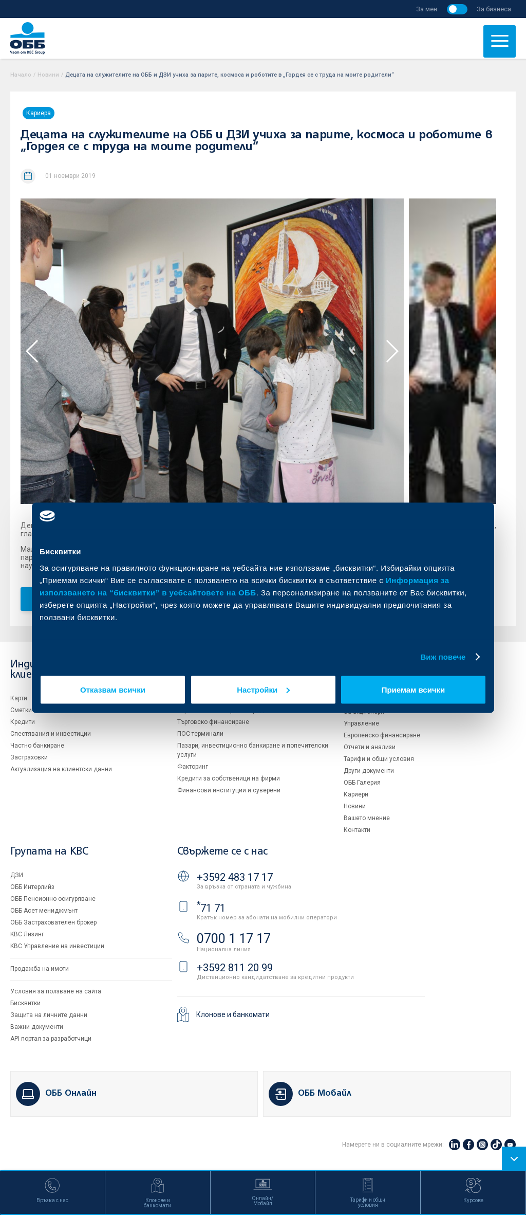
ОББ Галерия (362, 782)
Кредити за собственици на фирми (228, 778)
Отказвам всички (112, 689)
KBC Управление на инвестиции (57, 946)
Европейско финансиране (382, 735)
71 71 (211, 908)
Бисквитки (25, 1003)
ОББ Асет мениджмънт (44, 910)
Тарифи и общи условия (379, 759)
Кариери (356, 794)
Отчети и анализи (370, 747)
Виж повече (442, 656)
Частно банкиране (37, 745)
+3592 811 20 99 (235, 968)
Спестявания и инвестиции (50, 733)
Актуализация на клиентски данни (61, 769)
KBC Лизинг (27, 934)
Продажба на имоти (39, 968)
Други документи (369, 770)
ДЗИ (16, 875)
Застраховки (29, 757)
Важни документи (36, 1026)
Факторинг (192, 766)
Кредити (22, 722)
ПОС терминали (200, 733)
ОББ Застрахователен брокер (53, 922)
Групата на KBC (49, 852)
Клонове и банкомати (233, 1014)
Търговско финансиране (213, 722)
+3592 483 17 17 (235, 877)
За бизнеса (494, 9)
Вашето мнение (367, 818)
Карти (18, 698)
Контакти (357, 829)
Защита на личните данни (48, 1015)
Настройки (263, 689)
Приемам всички (413, 689)
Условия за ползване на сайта (55, 991)
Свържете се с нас (222, 852)
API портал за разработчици (50, 1038)
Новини (48, 74)
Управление (361, 723)
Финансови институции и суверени (228, 790)
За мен (426, 9)
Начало (20, 74)
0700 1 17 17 (234, 938)
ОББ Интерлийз (32, 887)
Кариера (38, 113)
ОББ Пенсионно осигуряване (53, 898)
